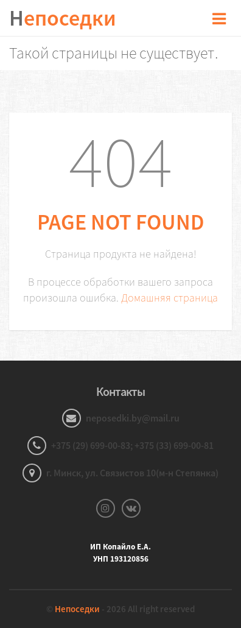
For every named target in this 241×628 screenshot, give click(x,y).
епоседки (62, 18)
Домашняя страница (169, 298)
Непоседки (77, 609)
